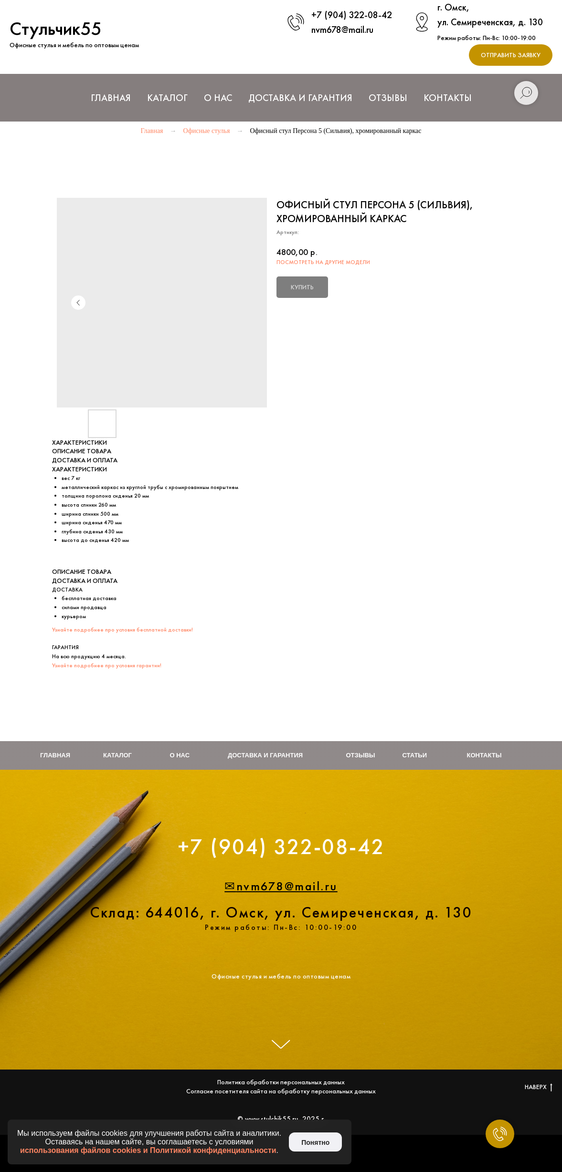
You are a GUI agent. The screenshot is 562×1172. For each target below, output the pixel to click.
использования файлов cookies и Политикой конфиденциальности (148, 1150)
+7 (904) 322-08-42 (351, 15)
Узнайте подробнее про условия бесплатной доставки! (122, 629)
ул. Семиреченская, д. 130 (490, 22)
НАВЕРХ (538, 1086)
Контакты (448, 98)
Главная (111, 98)
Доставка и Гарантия (300, 98)
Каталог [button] (167, 98)
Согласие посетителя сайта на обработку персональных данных (281, 1091)
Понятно (315, 1142)
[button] (510, 55)
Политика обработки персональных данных (281, 1082)
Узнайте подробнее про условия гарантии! (106, 665)
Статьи (415, 755)
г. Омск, (453, 7)
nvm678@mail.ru (342, 29)
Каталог (117, 755)
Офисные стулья (206, 130)
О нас (218, 98)
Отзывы (388, 98)
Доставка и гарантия (265, 755)
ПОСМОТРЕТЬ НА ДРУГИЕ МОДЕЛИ (323, 262)
